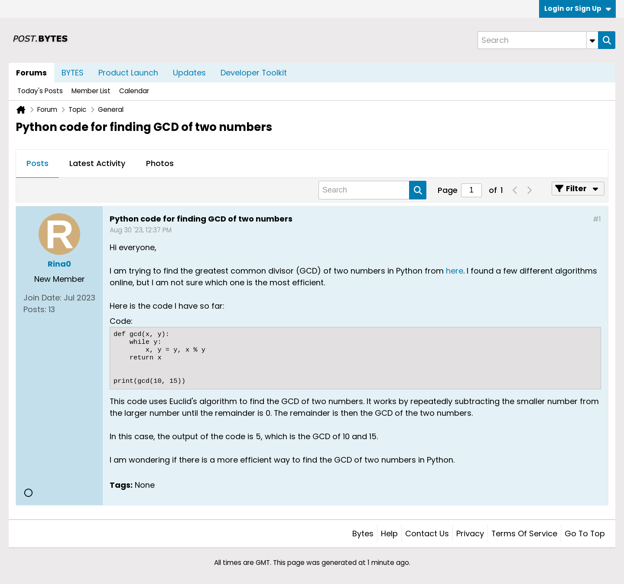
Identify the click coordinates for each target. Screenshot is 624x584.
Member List (91, 90)
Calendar (134, 90)
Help (389, 533)
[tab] (37, 164)
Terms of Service (524, 533)
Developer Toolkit (254, 72)
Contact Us (427, 533)
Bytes (363, 533)
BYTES (73, 72)
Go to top (585, 533)
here (454, 270)
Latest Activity (97, 163)
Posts (37, 163)
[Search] (538, 40)
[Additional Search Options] (592, 40)
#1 (597, 219)
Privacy (470, 533)
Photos (160, 163)
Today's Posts (40, 90)
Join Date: (42, 297)
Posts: (34, 309)
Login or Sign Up (577, 8)
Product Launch (128, 72)
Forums (31, 72)
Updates (189, 72)
